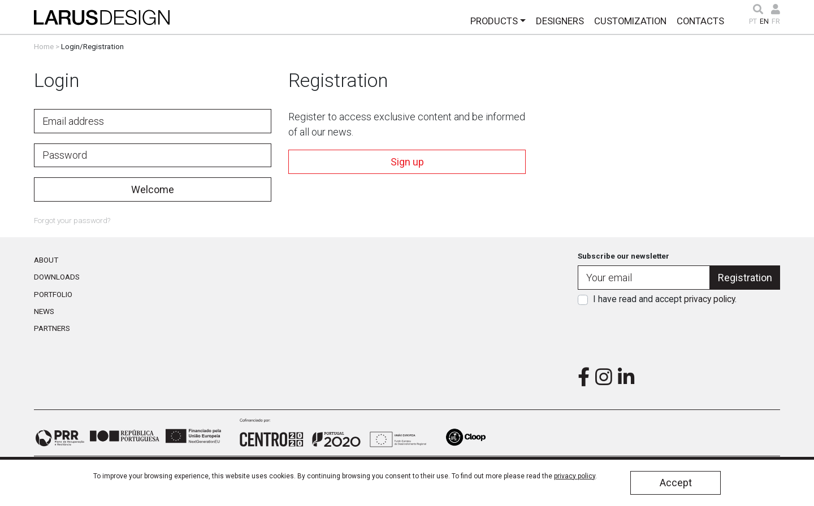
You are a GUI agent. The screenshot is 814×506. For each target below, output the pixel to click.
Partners (52, 328)
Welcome (152, 189)
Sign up (407, 162)
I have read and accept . (665, 299)
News (44, 311)
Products (494, 21)
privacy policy (709, 299)
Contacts (700, 21)
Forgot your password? (72, 220)
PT (753, 21)
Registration (745, 277)
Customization (630, 21)
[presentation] (679, 333)
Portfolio (53, 294)
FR (776, 21)
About (46, 259)
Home (44, 46)
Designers (560, 21)
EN (764, 21)
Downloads (57, 276)
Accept (676, 482)
